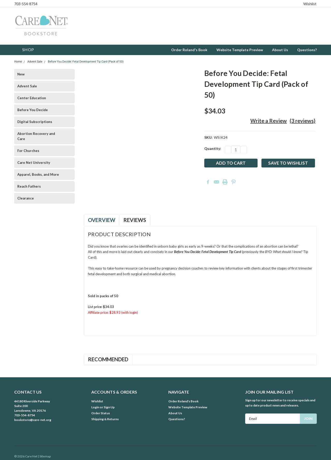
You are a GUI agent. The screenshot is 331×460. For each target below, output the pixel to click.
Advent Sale (34, 61)
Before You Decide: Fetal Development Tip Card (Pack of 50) (85, 61)
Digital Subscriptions (34, 122)
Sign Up (109, 407)
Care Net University (33, 162)
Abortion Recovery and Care (36, 136)
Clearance (25, 198)
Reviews (134, 220)
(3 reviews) (302, 121)
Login (95, 407)
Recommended (108, 359)
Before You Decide (32, 110)
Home (18, 61)
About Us (280, 50)
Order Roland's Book (189, 50)
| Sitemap (44, 456)
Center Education (31, 98)
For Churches (28, 151)
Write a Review (268, 121)
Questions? (307, 50)
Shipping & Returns (105, 419)
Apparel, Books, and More (38, 174)
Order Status (100, 413)
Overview (101, 220)
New (21, 74)
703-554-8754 (25, 4)
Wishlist (310, 4)
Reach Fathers (29, 186)
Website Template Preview (239, 50)
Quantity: (212, 148)
